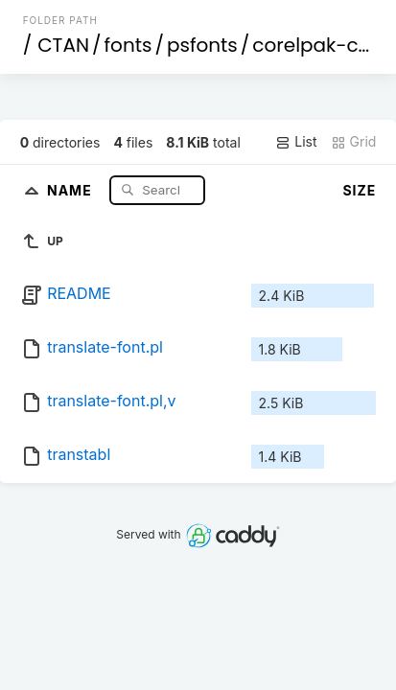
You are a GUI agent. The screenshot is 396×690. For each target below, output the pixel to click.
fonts (128, 45)
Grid (354, 141)
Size (359, 190)
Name (71, 189)
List (295, 141)
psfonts (202, 45)
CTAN (63, 45)
